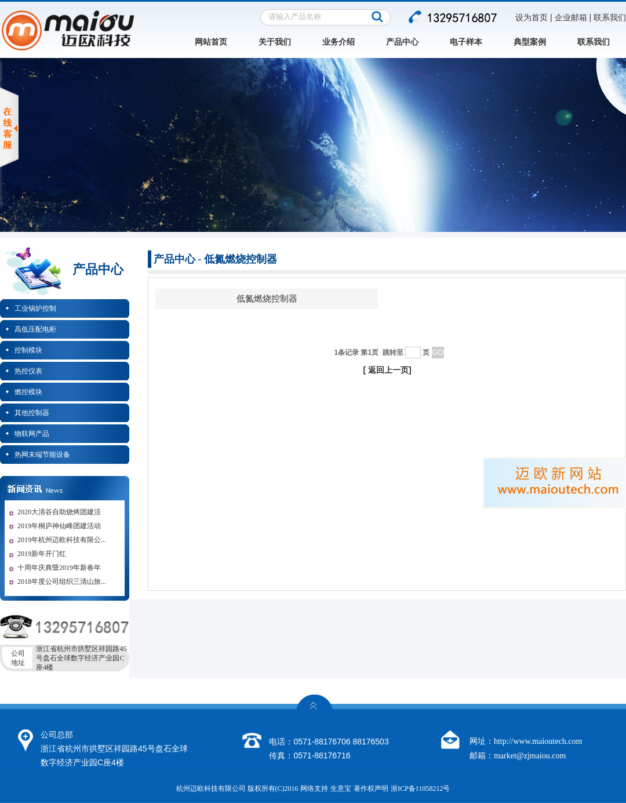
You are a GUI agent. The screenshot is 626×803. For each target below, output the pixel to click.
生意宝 (340, 788)
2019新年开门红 (41, 554)
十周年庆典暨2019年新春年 (59, 568)
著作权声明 (371, 788)
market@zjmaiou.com (530, 755)
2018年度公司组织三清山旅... (61, 581)
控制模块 (28, 350)
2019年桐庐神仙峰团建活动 (59, 526)
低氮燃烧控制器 (266, 298)
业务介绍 (338, 42)
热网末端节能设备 (42, 454)
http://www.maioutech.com (538, 741)
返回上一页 (388, 370)
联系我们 (610, 17)
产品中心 (402, 42)
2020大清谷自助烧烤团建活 (59, 512)
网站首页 (211, 42)
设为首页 (531, 17)
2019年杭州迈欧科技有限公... (61, 540)
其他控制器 (31, 413)
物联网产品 (31, 434)
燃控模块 (28, 392)
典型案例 (530, 42)
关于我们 (275, 42)
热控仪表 (28, 371)
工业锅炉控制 (35, 308)
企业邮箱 (571, 17)
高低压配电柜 (35, 329)
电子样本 (466, 42)
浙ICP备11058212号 (420, 788)
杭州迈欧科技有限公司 (211, 788)
